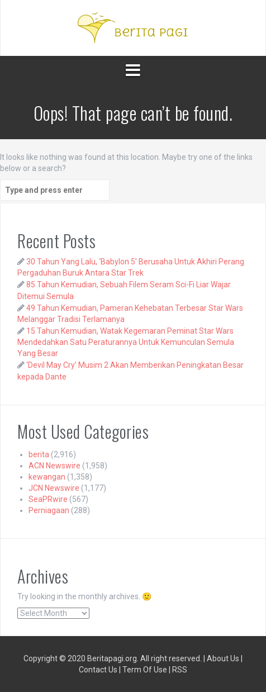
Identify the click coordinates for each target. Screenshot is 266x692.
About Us (223, 658)
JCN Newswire (53, 488)
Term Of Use (144, 669)
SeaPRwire (48, 499)
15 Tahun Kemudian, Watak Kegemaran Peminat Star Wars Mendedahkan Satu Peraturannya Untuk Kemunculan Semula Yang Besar (125, 342)
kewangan (46, 476)
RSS (179, 669)
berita (38, 454)
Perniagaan (48, 510)
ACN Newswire (54, 465)
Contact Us (98, 669)
